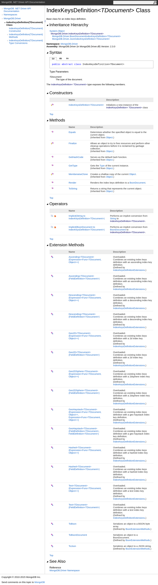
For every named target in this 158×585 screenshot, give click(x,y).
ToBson (72, 523)
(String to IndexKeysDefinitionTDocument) (87, 217)
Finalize (73, 143)
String (113, 218)
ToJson (72, 546)
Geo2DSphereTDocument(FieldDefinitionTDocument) (84, 391)
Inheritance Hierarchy (67, 24)
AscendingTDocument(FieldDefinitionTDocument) (84, 277)
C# (53, 59)
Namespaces (10, 14)
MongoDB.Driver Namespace (65, 570)
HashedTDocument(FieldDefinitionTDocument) (84, 467)
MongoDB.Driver (12, 18)
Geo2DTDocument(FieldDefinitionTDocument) (84, 353)
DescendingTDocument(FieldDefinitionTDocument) (84, 315)
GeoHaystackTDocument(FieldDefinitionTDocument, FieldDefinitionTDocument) (84, 431)
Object (109, 137)
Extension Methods (65, 245)
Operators (57, 203)
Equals (72, 132)
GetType (73, 165)
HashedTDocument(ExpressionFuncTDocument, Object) (85, 450)
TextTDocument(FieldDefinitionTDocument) (84, 506)
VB (60, 58)
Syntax (54, 52)
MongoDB (39, 582)
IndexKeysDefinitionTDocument (86, 105)
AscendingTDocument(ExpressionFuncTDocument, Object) (85, 259)
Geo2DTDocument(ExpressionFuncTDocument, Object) (85, 336)
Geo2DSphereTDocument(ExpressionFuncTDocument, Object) (85, 374)
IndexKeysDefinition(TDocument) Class (24, 23)
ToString (73, 188)
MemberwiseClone (78, 174)
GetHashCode (76, 157)
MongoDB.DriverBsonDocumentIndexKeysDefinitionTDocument (86, 36)
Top (51, 114)
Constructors (59, 93)
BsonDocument (138, 182)
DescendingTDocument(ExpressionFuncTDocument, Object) (85, 298)
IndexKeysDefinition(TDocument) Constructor (26, 29)
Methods (55, 120)
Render (72, 182)
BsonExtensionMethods (138, 529)
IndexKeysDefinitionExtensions (129, 270)
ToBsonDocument (78, 535)
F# (67, 58)
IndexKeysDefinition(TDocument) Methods (26, 35)
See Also (56, 561)
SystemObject (57, 31)
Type (102, 165)
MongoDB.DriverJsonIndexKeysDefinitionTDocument (81, 39)
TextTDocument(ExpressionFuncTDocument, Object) (85, 488)
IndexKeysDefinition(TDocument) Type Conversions (26, 41)
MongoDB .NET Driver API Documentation (17, 9)
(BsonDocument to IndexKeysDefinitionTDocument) (87, 228)
